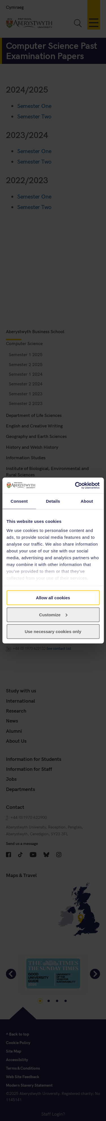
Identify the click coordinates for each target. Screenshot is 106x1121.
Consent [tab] (19, 501)
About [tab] (87, 501)
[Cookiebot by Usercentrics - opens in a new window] (75, 485)
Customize (53, 614)
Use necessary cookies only (53, 631)
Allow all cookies (53, 597)
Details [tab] (53, 501)
